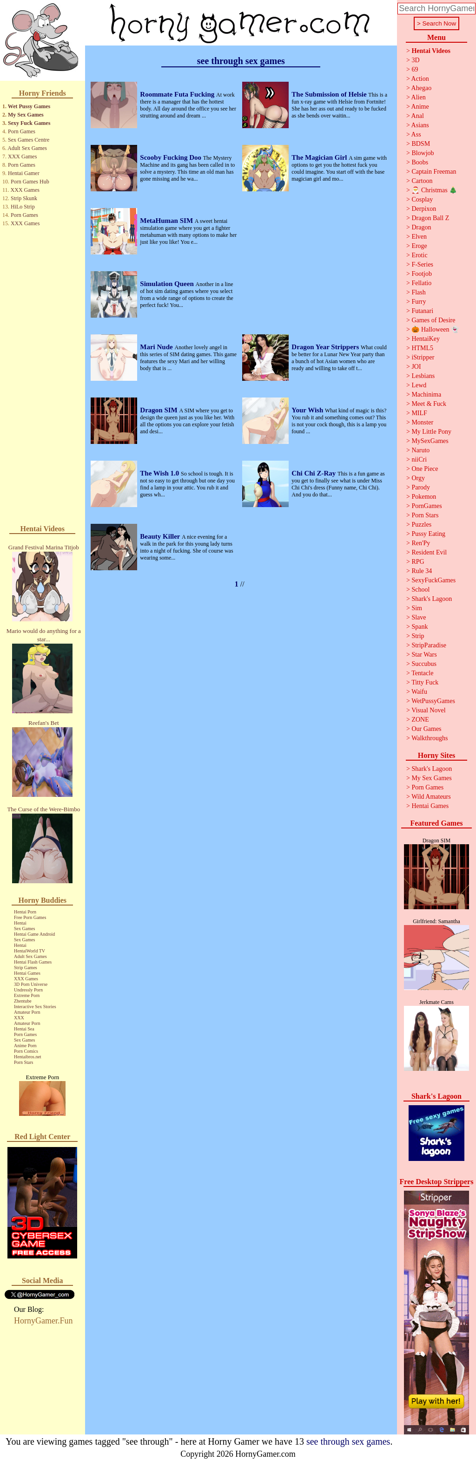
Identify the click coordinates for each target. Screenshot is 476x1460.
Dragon (421, 227)
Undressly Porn (28, 989)
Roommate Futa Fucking (178, 94)
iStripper (422, 357)
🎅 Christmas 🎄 (434, 190)
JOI (416, 366)
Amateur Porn (27, 1012)
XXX (19, 1017)
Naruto (420, 450)
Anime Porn (25, 1045)
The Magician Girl (320, 157)
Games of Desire (433, 320)
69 (414, 69)
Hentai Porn (25, 911)
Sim (416, 608)
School (420, 589)
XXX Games (22, 156)
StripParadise (428, 645)
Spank (419, 626)
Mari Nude (157, 347)
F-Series (422, 264)
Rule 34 (421, 570)
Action (420, 78)
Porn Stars (23, 1062)
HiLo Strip (23, 206)
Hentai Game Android (34, 934)
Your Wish (308, 410)
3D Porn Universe (30, 984)
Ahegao (421, 88)
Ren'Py (420, 543)
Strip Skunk (24, 198)
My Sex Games (26, 114)
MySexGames (429, 440)
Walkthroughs (429, 738)
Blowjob (422, 153)
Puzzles (421, 524)
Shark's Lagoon (431, 598)
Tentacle (422, 673)
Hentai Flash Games (33, 962)
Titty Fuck (424, 682)
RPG (417, 561)
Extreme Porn (27, 995)
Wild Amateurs (431, 796)
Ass (416, 134)
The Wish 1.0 (160, 473)
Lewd (418, 385)
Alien (418, 97)
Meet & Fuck (428, 403)
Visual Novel (428, 710)
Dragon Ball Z (430, 218)
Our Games (426, 728)
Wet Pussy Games (29, 106)
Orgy (418, 478)
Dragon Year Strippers (326, 347)
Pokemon (423, 496)
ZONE (420, 719)
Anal (417, 115)
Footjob (421, 273)
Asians (420, 125)
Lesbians (423, 375)
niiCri (419, 459)
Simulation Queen (167, 283)
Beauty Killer (161, 536)
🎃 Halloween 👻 (435, 329)
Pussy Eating (428, 533)
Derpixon (423, 208)
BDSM (420, 143)
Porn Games (21, 131)
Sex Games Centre (28, 140)
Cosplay (422, 199)
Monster (422, 422)
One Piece (424, 468)
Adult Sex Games (27, 148)
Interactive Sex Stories (35, 1006)
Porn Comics (26, 1051)
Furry (418, 301)
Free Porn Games (30, 917)
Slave (418, 617)
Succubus (423, 663)
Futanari (422, 310)
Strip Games (25, 967)
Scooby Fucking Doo (171, 157)
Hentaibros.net (27, 1056)
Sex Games (24, 928)
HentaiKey (425, 338)
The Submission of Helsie (329, 94)
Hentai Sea (24, 1028)
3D (415, 60)
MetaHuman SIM (167, 220)
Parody (420, 487)
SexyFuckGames (433, 580)
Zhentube (23, 1001)
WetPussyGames (433, 700)
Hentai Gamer (24, 173)
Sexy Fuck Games (29, 123)
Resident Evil (429, 552)
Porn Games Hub (30, 181)
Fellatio (421, 283)
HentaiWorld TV (29, 950)
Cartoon (421, 180)
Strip (417, 635)
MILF (419, 413)
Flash (418, 292)
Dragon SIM (159, 410)
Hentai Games (27, 973)
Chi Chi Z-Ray (314, 473)
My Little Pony (431, 431)
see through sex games (348, 1441)
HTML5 (422, 348)
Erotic (419, 255)
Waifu (419, 691)
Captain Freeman (433, 171)
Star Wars (423, 654)
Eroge (419, 245)
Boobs (419, 162)
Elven (419, 236)
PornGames (426, 505)
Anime (420, 106)
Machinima (426, 394)
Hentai (20, 923)
